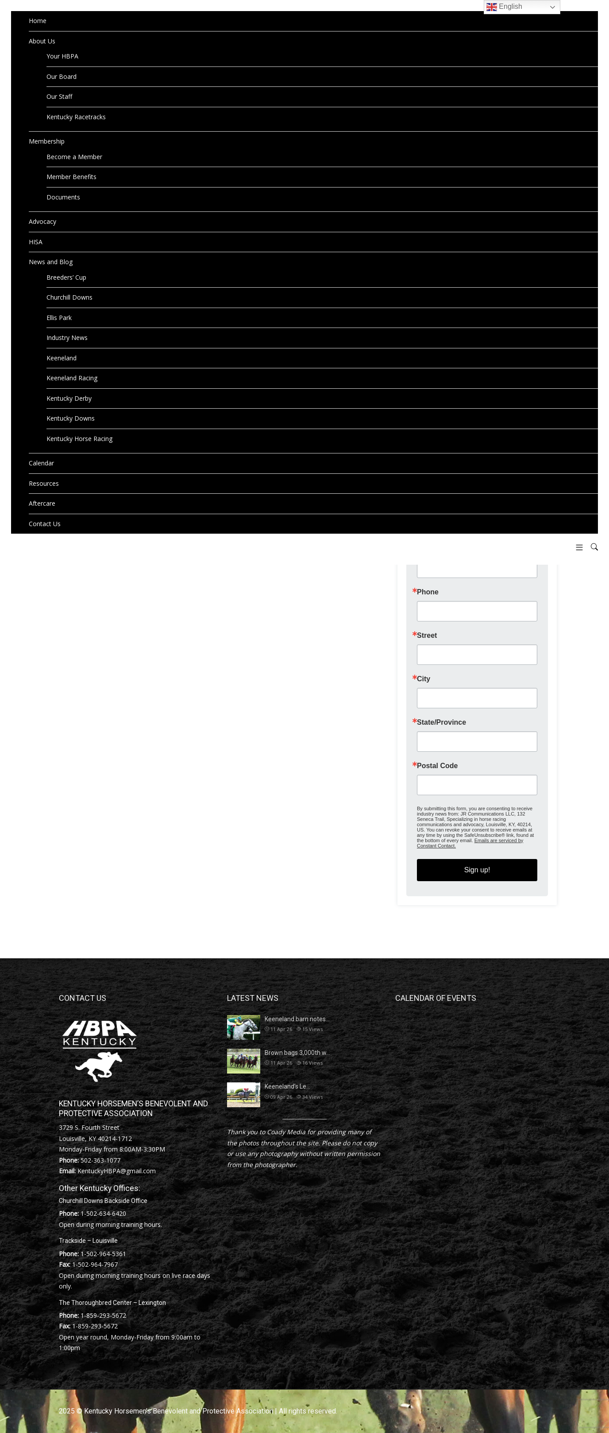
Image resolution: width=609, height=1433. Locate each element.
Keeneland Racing (71, 378)
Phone (428, 592)
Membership (47, 141)
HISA (35, 242)
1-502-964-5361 (103, 1253)
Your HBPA (62, 56)
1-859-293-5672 (103, 1315)
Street (427, 635)
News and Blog (51, 262)
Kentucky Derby (69, 398)
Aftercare (42, 503)
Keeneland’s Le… (287, 1086)
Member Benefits (71, 176)
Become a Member (74, 156)
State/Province (441, 722)
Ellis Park (59, 317)
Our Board (61, 76)
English (504, 7)
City (423, 679)
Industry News (67, 337)
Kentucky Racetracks (76, 117)
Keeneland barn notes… (297, 1019)
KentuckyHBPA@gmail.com (116, 1171)
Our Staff (59, 96)
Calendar (41, 463)
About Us (42, 41)
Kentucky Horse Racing (79, 438)
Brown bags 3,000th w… (297, 1052)
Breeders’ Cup (66, 277)
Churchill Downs (69, 297)
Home (37, 20)
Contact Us (45, 523)
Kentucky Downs (70, 418)
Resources (44, 483)
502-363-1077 (100, 1160)
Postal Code (437, 765)
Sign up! (477, 870)
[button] (576, 547)
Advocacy (42, 221)
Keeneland (61, 358)
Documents (63, 197)
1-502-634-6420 (103, 1213)
